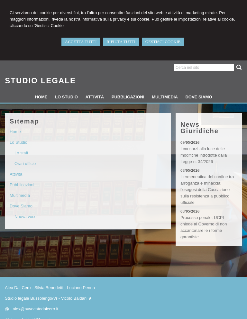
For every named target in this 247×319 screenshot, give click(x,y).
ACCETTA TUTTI (81, 41)
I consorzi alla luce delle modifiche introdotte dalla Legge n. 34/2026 (203, 155)
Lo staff (21, 152)
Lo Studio (18, 142)
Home (15, 131)
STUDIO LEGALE (40, 80)
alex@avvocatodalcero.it (35, 308)
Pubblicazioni (22, 184)
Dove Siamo (21, 206)
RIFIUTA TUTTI (120, 41)
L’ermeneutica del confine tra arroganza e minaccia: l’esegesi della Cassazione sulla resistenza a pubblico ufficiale (207, 189)
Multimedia (20, 195)
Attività (16, 174)
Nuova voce (25, 216)
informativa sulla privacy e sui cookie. (116, 19)
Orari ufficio (25, 163)
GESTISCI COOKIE (162, 41)
